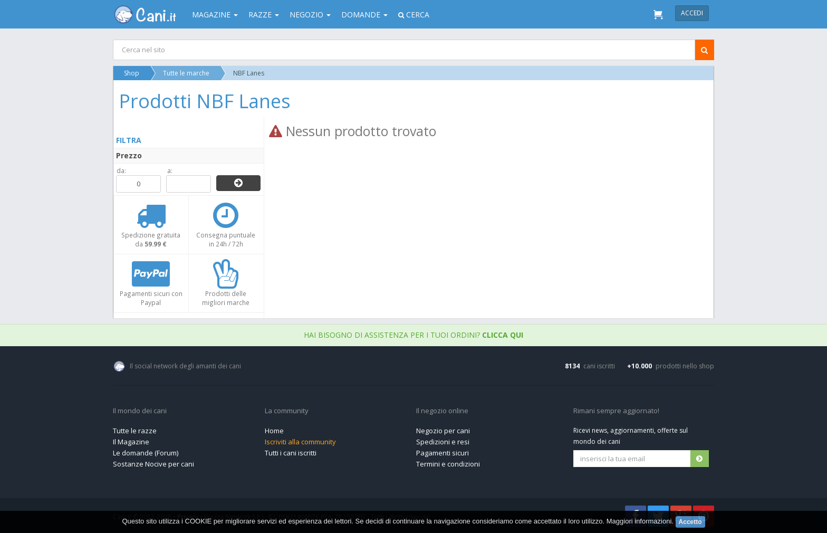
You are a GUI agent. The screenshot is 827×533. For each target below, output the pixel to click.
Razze (263, 14)
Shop (131, 73)
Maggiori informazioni (639, 521)
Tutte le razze (135, 430)
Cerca (413, 14)
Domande (364, 14)
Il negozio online (442, 411)
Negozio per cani (443, 430)
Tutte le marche (186, 73)
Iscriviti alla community (300, 441)
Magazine (215, 14)
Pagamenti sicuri (442, 453)
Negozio (310, 14)
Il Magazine (131, 441)
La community (287, 411)
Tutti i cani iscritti (290, 453)
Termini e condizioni (448, 464)
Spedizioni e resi (442, 441)
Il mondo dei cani (140, 411)
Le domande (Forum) (145, 453)
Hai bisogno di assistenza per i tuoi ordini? (413, 335)
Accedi (692, 12)
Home (274, 430)
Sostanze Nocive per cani (153, 464)
